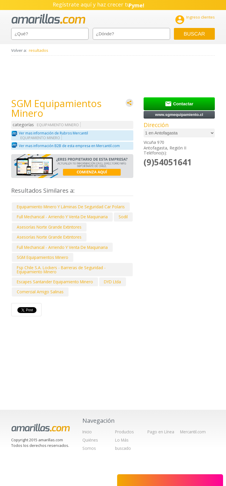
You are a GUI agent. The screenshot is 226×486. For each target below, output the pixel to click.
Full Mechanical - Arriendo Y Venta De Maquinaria (62, 216)
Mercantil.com (193, 432)
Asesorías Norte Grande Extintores (49, 227)
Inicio (87, 432)
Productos (124, 432)
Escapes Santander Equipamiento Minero (55, 281)
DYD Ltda (112, 281)
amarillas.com (48, 19)
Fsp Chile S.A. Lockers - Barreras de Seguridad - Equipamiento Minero (61, 269)
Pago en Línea (160, 432)
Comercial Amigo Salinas (40, 291)
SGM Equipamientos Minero (42, 257)
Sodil (123, 216)
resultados (38, 50)
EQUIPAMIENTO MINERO (58, 124)
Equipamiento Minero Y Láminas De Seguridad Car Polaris (71, 206)
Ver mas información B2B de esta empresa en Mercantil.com (69, 145)
